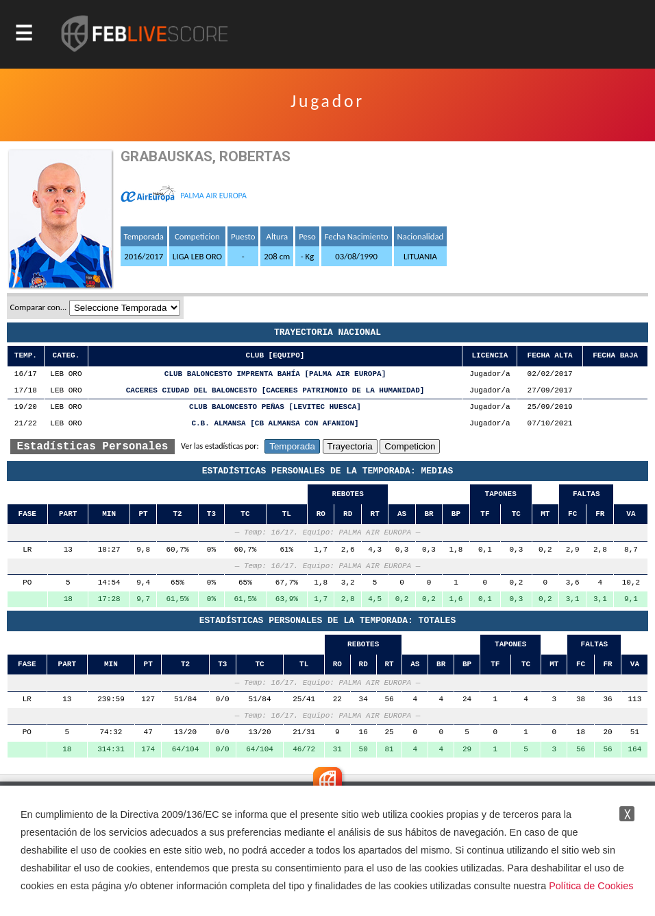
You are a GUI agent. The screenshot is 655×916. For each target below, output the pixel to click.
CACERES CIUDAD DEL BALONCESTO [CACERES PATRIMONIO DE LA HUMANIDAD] (275, 391)
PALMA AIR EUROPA (213, 195)
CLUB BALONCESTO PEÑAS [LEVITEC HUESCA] (275, 407)
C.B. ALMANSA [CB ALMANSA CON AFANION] (274, 424)
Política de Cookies (591, 885)
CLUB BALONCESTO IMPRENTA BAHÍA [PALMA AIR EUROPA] (275, 374)
